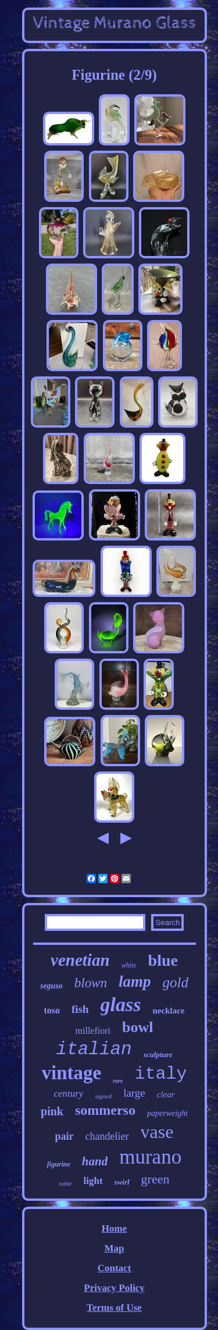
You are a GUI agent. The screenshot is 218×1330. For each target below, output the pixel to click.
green (155, 1179)
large (134, 1093)
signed (103, 1096)
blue (163, 960)
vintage (72, 1072)
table (65, 1183)
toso (52, 1010)
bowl (137, 1027)
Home (114, 1228)
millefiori (93, 1031)
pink (52, 1111)
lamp (135, 981)
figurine (58, 1164)
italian (93, 1049)
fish (80, 1009)
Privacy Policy (114, 1287)
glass (121, 1004)
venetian (80, 960)
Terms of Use (114, 1307)
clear (166, 1094)
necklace (169, 1010)
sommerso (105, 1110)
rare (118, 1080)
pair (64, 1136)
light (93, 1180)
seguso (51, 986)
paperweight (167, 1113)
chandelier (107, 1136)
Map (114, 1248)
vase (157, 1131)
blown (90, 983)
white (129, 965)
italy (160, 1074)
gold (175, 982)
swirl (122, 1182)
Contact (114, 1268)
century (68, 1093)
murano (150, 1157)
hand (95, 1161)
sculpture (158, 1054)
